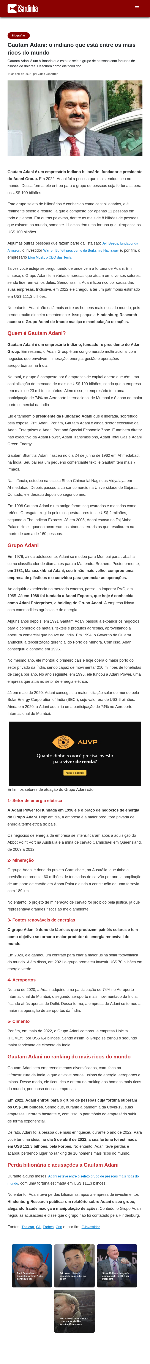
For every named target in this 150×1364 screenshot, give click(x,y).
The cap (28, 1226)
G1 (38, 1226)
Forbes (48, 1226)
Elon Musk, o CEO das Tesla (49, 257)
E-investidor (91, 1226)
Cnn (59, 1226)
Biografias (19, 35)
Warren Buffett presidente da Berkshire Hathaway (81, 250)
